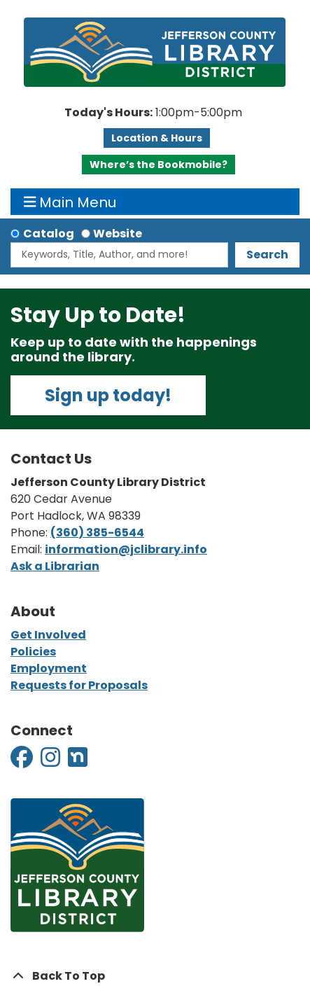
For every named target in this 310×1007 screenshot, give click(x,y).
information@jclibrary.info (126, 549)
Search (267, 254)
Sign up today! (108, 395)
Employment (48, 668)
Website (117, 233)
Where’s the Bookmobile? (158, 165)
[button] (153, 112)
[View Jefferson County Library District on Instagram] (51, 761)
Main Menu (70, 201)
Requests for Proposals (79, 685)
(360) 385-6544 (97, 533)
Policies (33, 652)
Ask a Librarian (54, 566)
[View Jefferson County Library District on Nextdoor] (77, 761)
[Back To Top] (155, 976)
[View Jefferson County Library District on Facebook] (22, 761)
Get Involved (48, 635)
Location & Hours (156, 138)
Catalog (48, 233)
